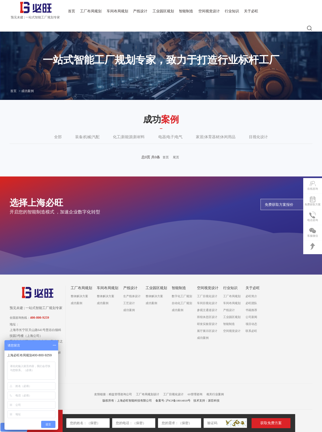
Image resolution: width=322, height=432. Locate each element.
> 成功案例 (26, 91)
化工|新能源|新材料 (129, 137)
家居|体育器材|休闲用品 (215, 137)
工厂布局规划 (91, 11)
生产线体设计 (132, 296)
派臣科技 (214, 400)
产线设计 (140, 11)
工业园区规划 (163, 11)
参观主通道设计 (207, 310)
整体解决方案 (79, 296)
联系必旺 (251, 331)
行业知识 (232, 11)
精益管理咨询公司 (120, 394)
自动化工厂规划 (182, 303)
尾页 (176, 157)
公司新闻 (251, 317)
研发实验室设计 (207, 324)
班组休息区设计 (207, 317)
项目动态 (251, 324)
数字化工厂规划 (182, 296)
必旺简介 (251, 296)
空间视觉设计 (209, 11)
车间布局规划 (117, 11)
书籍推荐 (251, 310)
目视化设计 (258, 137)
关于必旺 (251, 11)
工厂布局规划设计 (147, 394)
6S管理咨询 (195, 394)
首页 (71, 11)
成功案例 (76, 303)
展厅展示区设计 (207, 331)
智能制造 (186, 11)
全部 (58, 137)
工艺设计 (129, 303)
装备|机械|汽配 (87, 137)
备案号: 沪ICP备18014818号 (173, 400)
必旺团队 (251, 303)
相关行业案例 (215, 394)
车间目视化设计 (207, 303)
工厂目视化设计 (207, 296)
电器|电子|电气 (170, 137)
